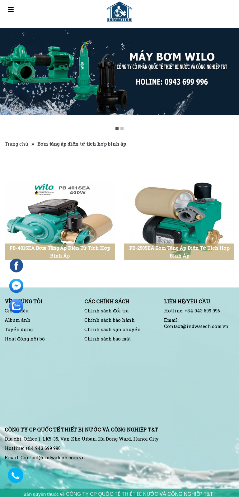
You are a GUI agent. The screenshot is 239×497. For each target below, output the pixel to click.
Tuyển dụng (19, 329)
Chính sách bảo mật (107, 338)
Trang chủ (16, 144)
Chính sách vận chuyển (112, 329)
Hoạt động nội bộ (25, 338)
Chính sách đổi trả (106, 310)
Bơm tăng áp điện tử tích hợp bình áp (81, 144)
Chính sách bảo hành (109, 320)
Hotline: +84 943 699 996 (192, 310)
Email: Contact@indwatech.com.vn (196, 323)
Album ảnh (17, 320)
